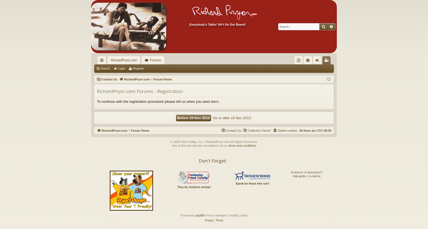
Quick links (103, 61)
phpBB (200, 215)
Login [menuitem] (318, 61)
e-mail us (314, 176)
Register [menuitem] (328, 61)
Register (138, 68)
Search (105, 68)
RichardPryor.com (124, 60)
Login (121, 68)
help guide (299, 176)
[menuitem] (299, 60)
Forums (155, 60)
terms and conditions (242, 145)
